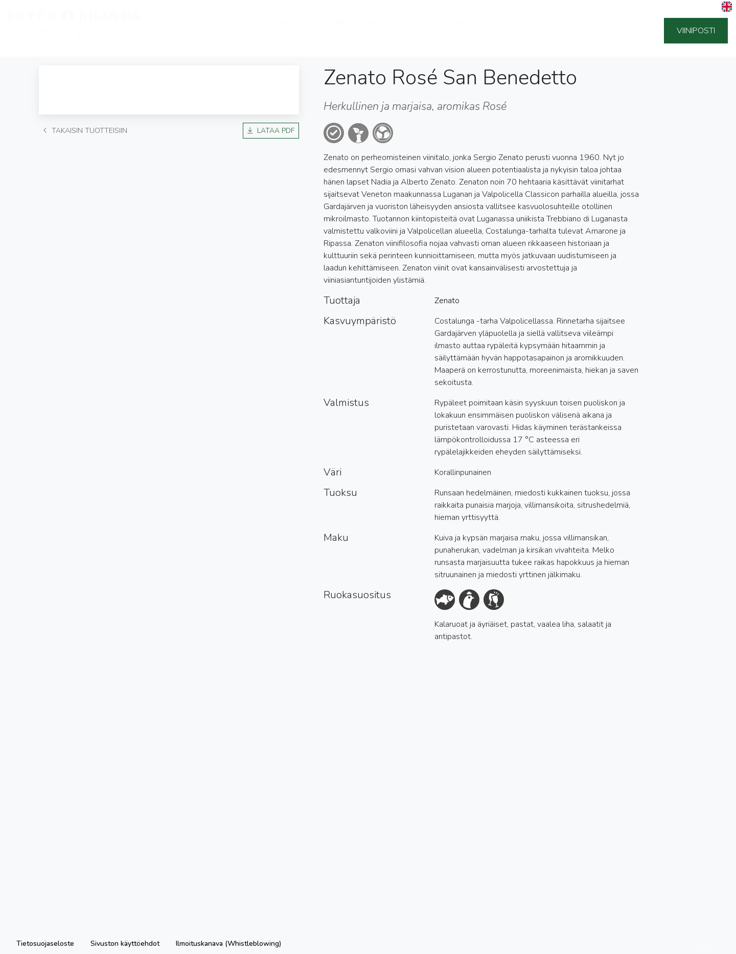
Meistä (381, 30)
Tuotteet (330, 30)
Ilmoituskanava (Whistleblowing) (228, 943)
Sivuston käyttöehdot (124, 943)
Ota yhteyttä (525, 30)
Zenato (446, 300)
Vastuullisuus (446, 30)
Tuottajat (271, 30)
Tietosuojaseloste (45, 943)
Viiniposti (696, 30)
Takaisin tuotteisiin (85, 130)
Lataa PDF (270, 130)
